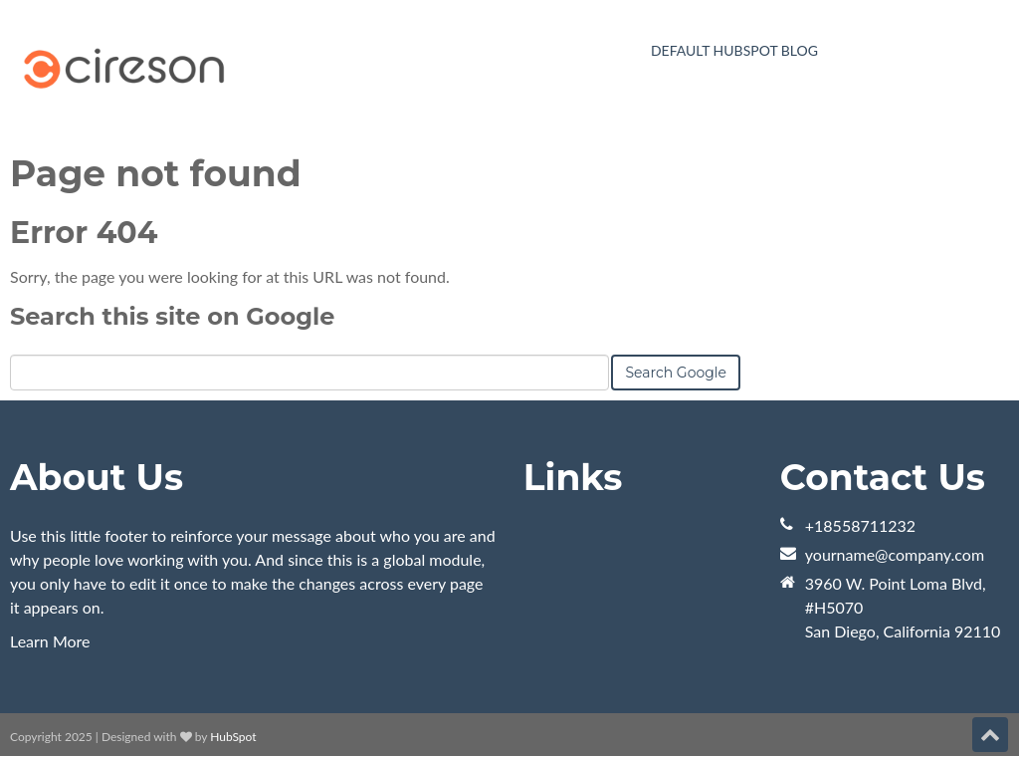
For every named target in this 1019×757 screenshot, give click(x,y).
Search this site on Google (172, 316)
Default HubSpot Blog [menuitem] (734, 50)
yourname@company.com (894, 554)
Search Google (675, 372)
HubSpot (233, 736)
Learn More (50, 640)
